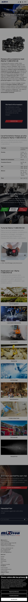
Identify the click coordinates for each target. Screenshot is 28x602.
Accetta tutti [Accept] (14, 599)
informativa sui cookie (5, 587)
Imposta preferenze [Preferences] (14, 591)
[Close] (26, 577)
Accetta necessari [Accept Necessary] (14, 595)
